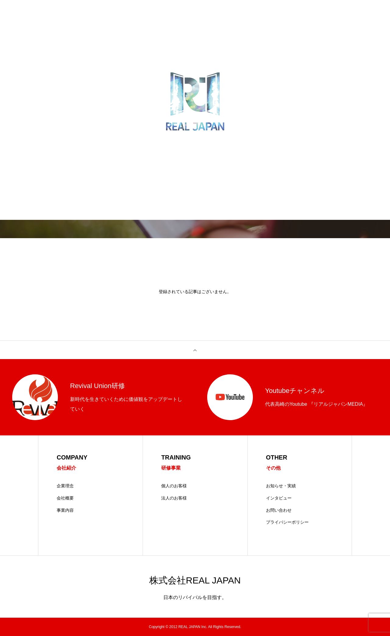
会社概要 (65, 498)
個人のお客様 (174, 485)
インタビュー (279, 498)
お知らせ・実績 (281, 485)
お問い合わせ (279, 510)
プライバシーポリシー (287, 522)
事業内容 (65, 510)
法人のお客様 (174, 498)
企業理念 (65, 485)
